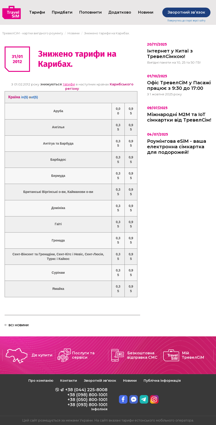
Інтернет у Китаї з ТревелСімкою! (170, 53)
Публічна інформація (162, 380)
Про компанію (40, 380)
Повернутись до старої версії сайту (186, 20)
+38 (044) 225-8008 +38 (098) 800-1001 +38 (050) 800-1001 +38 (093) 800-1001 (86, 399)
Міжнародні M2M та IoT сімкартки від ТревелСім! (179, 117)
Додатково (119, 12)
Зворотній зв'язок (100, 380)
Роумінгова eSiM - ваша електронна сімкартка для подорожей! (176, 146)
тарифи (69, 84)
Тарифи (37, 12)
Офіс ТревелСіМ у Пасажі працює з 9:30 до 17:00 (179, 85)
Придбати (62, 12)
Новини (130, 380)
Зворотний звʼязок (186, 12)
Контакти (68, 380)
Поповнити (90, 12)
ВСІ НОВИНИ (17, 325)
